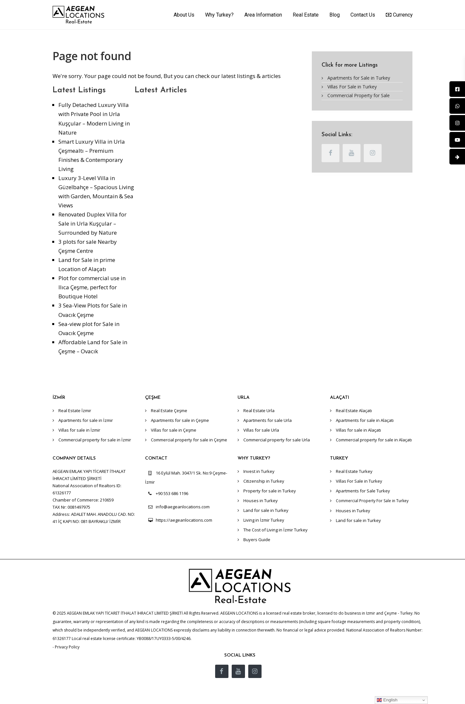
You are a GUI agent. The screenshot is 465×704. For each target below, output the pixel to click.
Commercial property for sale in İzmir (94, 440)
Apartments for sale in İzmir (85, 420)
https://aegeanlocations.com (184, 520)
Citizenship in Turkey (263, 481)
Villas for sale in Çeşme (173, 430)
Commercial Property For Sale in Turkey (372, 500)
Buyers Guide (256, 539)
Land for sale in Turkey (265, 510)
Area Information (263, 15)
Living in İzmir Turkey (263, 520)
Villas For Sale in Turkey (352, 87)
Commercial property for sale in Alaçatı (374, 440)
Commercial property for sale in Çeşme (189, 440)
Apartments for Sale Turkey (363, 491)
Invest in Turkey (259, 471)
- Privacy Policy (66, 647)
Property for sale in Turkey (269, 491)
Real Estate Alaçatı (354, 410)
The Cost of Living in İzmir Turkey (275, 530)
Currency (399, 14)
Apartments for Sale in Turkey (358, 78)
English (387, 700)
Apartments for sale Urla (267, 420)
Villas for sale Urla (261, 430)
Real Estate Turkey (354, 471)
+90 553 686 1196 (172, 493)
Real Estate (306, 15)
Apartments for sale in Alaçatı (365, 420)
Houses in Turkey (260, 500)
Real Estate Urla (259, 410)
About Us (184, 15)
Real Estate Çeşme (169, 410)
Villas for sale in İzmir (79, 430)
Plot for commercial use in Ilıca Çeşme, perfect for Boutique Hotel (92, 287)
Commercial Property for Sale (358, 95)
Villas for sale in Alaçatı (358, 430)
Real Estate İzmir (74, 410)
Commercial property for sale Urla (276, 440)
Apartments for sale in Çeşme (180, 420)
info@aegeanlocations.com (183, 507)
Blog (334, 15)
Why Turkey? (219, 15)
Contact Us (362, 15)
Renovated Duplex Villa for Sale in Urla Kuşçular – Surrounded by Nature (92, 223)
